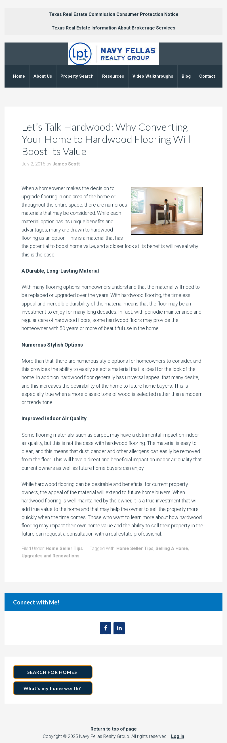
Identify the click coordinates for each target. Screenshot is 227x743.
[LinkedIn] (119, 628)
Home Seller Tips (64, 548)
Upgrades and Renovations (50, 556)
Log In (177, 736)
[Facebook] (105, 628)
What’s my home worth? (53, 688)
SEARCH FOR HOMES (52, 672)
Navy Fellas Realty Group (113, 54)
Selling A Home (171, 548)
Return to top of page (114, 729)
